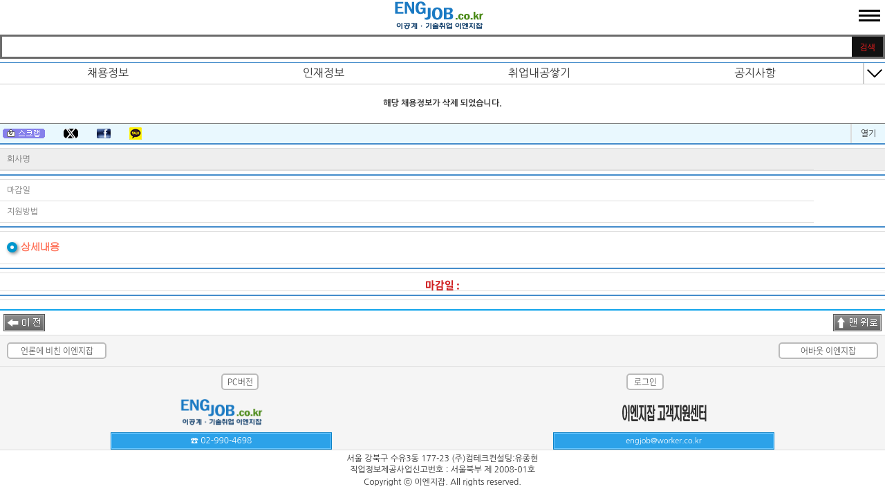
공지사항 (755, 72)
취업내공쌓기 (539, 72)
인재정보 (323, 72)
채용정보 (108, 72)
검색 (867, 48)
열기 (869, 133)
